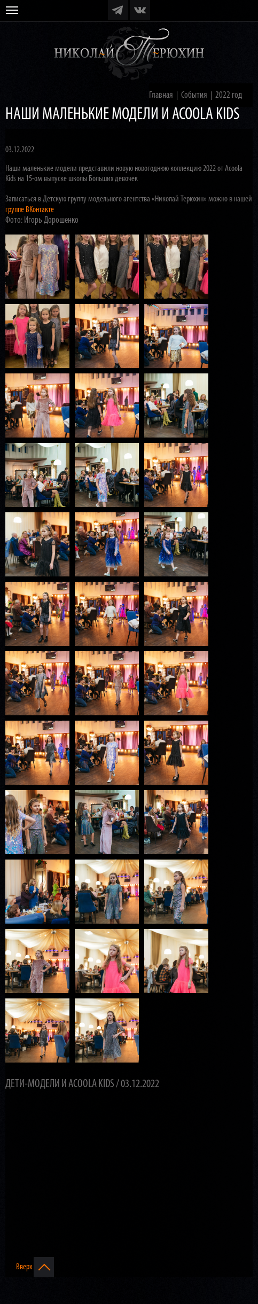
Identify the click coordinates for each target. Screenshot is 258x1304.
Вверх (35, 1267)
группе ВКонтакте (29, 210)
